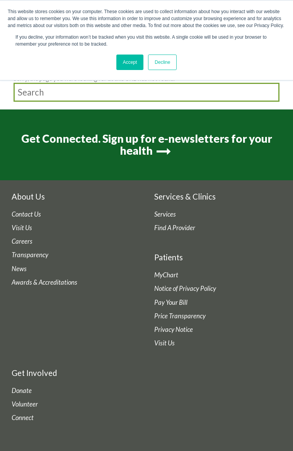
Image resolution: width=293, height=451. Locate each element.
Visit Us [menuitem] (22, 228)
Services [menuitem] (165, 214)
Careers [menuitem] (22, 241)
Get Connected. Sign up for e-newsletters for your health (146, 144)
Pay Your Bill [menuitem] (170, 302)
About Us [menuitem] (28, 196)
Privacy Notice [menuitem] (173, 329)
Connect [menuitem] (23, 418)
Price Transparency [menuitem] (180, 316)
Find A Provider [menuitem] (174, 228)
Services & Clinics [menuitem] (185, 196)
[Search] (146, 92)
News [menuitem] (19, 269)
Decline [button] (162, 62)
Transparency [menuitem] (30, 255)
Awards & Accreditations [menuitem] (44, 282)
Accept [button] (130, 62)
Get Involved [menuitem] (34, 373)
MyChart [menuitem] (166, 275)
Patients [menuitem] (168, 257)
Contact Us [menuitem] (26, 214)
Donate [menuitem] (22, 391)
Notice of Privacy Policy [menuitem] (185, 288)
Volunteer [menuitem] (25, 404)
